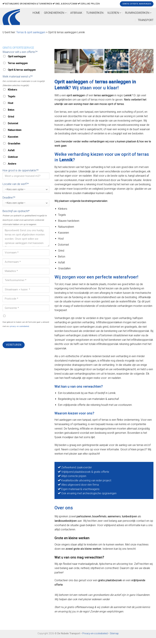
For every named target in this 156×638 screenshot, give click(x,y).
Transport (145, 20)
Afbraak (76, 12)
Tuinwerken (94, 12)
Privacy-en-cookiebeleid (95, 633)
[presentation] (28, 335)
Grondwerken (55, 12)
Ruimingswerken (138, 12)
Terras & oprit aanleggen (30, 32)
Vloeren (114, 12)
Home (36, 12)
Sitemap (114, 633)
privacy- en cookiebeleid (19, 326)
